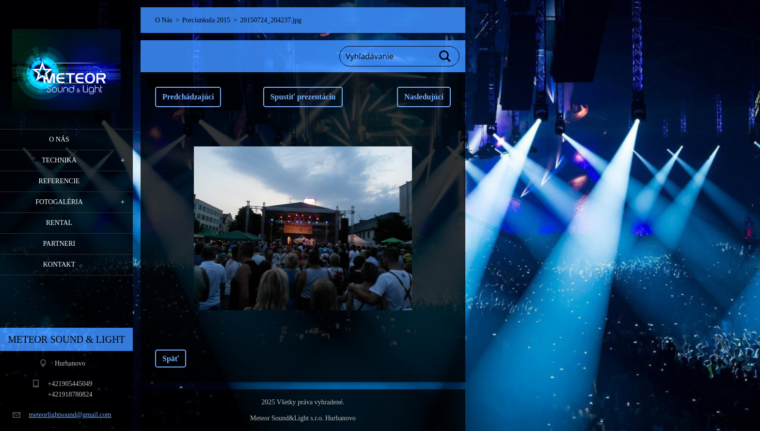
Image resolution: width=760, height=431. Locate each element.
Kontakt (59, 264)
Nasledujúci (423, 97)
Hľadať (445, 56)
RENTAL (59, 222)
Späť (170, 358)
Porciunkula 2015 (206, 20)
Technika (59, 160)
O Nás (59, 139)
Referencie (59, 181)
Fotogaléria (59, 202)
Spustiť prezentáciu (303, 97)
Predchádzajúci (188, 97)
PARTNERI (59, 243)
